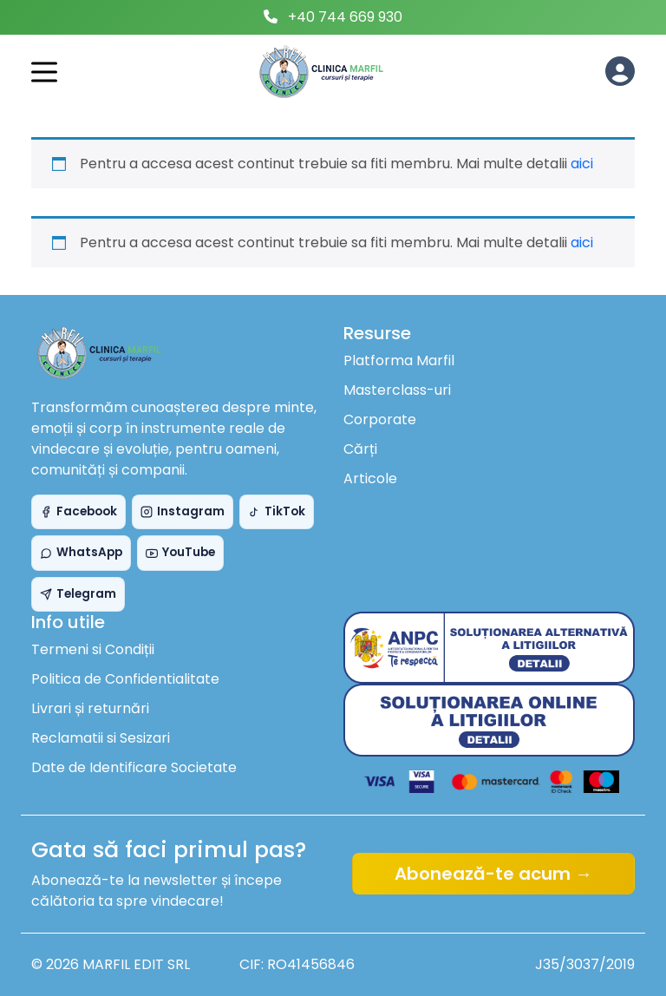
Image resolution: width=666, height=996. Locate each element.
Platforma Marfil (398, 360)
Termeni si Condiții (92, 649)
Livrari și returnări (90, 708)
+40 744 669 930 (345, 17)
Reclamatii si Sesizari (100, 738)
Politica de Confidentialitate (125, 679)
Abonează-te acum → (493, 874)
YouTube (180, 552)
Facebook (78, 511)
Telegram (78, 594)
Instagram (182, 511)
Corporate (379, 419)
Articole (370, 478)
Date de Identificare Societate (134, 767)
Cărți (360, 449)
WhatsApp (81, 552)
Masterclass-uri (397, 390)
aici (582, 164)
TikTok (276, 511)
